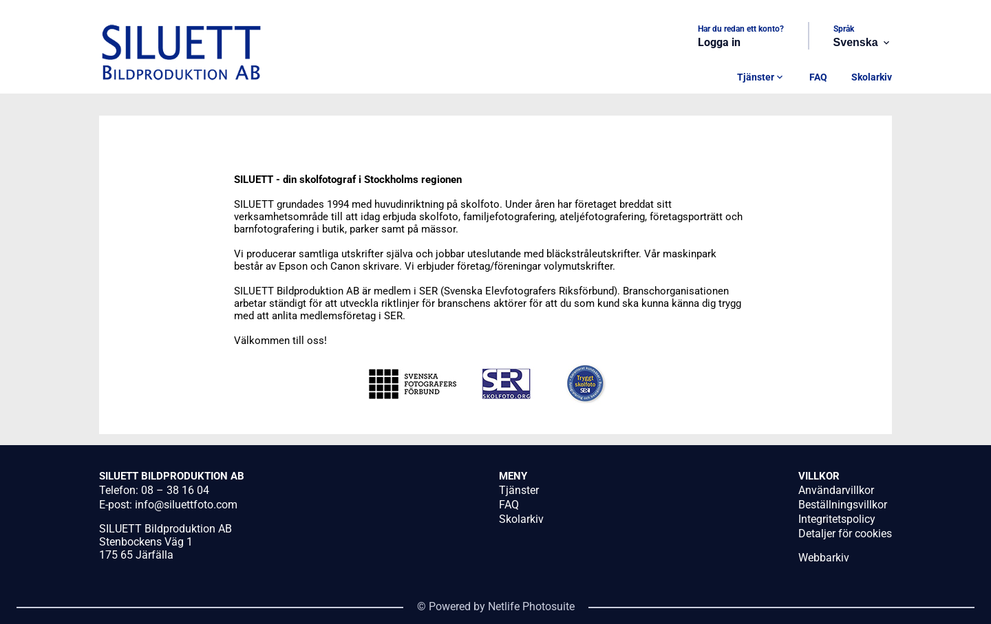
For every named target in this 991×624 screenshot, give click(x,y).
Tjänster (761, 77)
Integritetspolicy (836, 519)
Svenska (862, 42)
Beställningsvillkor (842, 504)
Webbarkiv (823, 557)
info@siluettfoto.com (186, 504)
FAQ (818, 77)
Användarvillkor (836, 490)
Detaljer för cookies (845, 533)
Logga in (719, 42)
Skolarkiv (871, 77)
